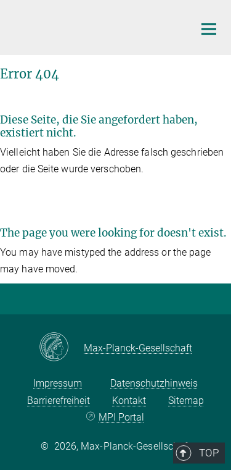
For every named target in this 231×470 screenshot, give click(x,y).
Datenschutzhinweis (154, 383)
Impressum (57, 383)
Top (204, 296)
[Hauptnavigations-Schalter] (209, 29)
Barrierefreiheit (58, 400)
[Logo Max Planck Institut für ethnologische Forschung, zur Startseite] (92, 26)
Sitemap (186, 400)
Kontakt (129, 400)
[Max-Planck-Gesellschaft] (61, 348)
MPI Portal (121, 417)
